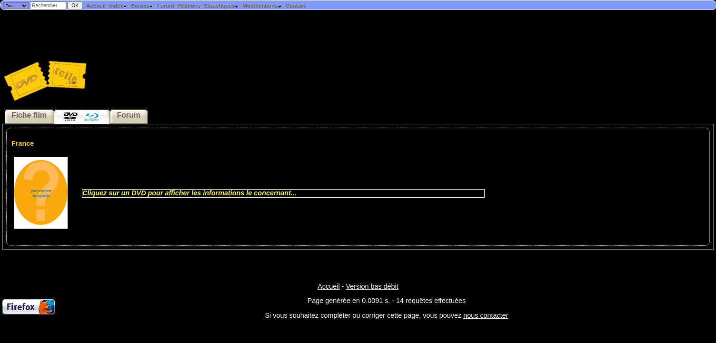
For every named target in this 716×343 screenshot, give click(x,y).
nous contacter (485, 315)
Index (118, 6)
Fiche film (29, 115)
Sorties (142, 6)
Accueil (96, 6)
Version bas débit (372, 286)
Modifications (262, 6)
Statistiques (221, 6)
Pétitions (189, 6)
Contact (295, 6)
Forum (165, 6)
